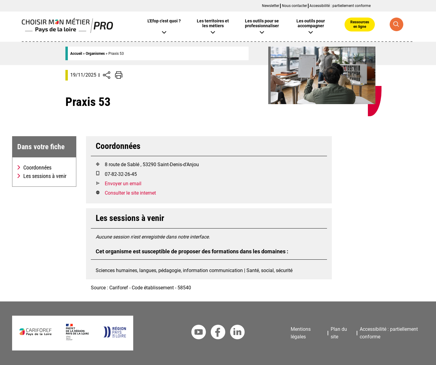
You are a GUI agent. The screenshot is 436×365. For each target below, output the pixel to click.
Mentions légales (301, 333)
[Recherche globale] (396, 24)
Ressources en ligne (359, 24)
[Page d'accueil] (67, 31)
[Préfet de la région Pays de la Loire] (77, 338)
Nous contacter (294, 6)
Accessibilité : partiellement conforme (340, 6)
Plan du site (339, 333)
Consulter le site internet (130, 193)
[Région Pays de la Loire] (114, 336)
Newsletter (270, 6)
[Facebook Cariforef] (218, 333)
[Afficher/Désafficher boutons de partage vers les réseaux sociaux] (106, 75)
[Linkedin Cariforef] (237, 333)
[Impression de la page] (118, 75)
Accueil (76, 53)
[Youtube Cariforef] (198, 333)
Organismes (95, 53)
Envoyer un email (123, 183)
